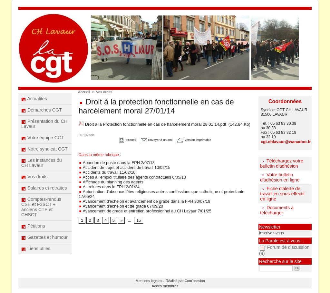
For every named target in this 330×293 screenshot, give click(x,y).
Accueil (83, 92)
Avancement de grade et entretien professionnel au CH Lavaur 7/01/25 (141, 202)
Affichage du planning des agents (109, 179)
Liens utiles (36, 256)
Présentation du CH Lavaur (44, 125)
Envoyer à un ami (154, 138)
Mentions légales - (152, 278)
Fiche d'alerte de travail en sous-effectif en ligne (282, 193)
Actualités (34, 99)
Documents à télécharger (276, 209)
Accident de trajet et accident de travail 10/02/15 (122, 165)
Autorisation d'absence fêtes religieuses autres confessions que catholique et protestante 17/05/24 (165, 188)
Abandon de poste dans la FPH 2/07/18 (114, 161)
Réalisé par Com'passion (182, 278)
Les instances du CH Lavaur (42, 166)
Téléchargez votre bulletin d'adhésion (281, 163)
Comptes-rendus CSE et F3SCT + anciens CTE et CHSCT (41, 212)
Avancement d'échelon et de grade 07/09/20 (119, 197)
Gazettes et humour (44, 244)
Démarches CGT (42, 110)
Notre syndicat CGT (44, 151)
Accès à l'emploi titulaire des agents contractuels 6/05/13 (129, 174)
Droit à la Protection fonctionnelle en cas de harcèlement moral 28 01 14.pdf (155, 124)
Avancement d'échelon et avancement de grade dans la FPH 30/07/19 (141, 192)
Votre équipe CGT (43, 139)
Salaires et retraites (44, 192)
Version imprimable (200, 138)
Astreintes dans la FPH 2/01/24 (107, 183)
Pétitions (33, 232)
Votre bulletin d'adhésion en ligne (279, 176)
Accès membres (165, 284)
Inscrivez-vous (270, 232)
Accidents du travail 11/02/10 (105, 170)
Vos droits (34, 180)
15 (138, 211)
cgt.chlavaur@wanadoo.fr (284, 141)
